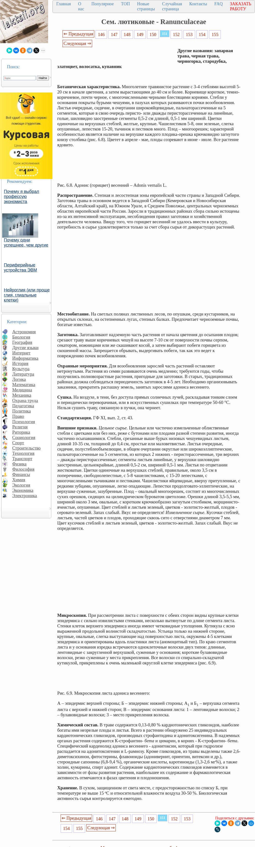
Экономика (22, 490)
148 (127, 34)
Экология (21, 485)
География (22, 342)
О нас (81, 6)
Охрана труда (25, 400)
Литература (23, 374)
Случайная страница (172, 6)
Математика (23, 384)
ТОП (125, 3)
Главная (63, 3)
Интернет (21, 352)
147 (114, 34)
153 (189, 34)
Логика (19, 379)
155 (215, 34)
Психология (23, 421)
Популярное (102, 3)
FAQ (218, 3)
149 (140, 34)
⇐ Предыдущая (78, 33)
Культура (21, 368)
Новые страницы (146, 6)
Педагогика (23, 405)
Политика (21, 411)
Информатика (25, 358)
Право (18, 416)
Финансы (21, 474)
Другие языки (25, 347)
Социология (23, 437)
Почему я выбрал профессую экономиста (21, 196)
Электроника (24, 495)
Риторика (21, 432)
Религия (20, 426)
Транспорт (22, 458)
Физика (19, 463)
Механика (21, 395)
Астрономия (24, 331)
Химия (18, 479)
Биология (21, 337)
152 (176, 34)
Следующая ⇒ (77, 43)
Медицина (22, 389)
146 (101, 34)
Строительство (26, 448)
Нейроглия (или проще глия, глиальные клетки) (27, 295)
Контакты (198, 3)
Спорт (18, 442)
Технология (23, 453)
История (20, 363)
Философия (23, 469)
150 (153, 34)
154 (202, 34)
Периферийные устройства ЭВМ (20, 267)
